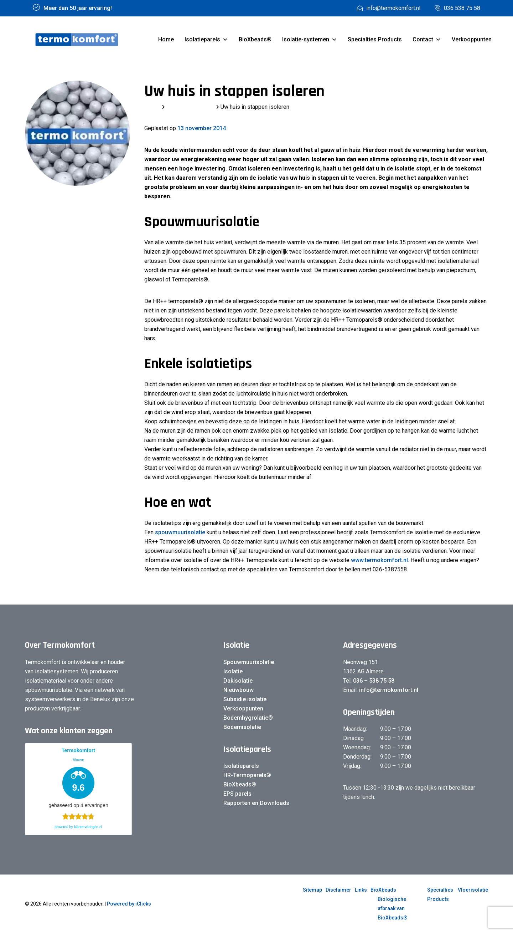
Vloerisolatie (473, 890)
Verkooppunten (472, 39)
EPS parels (237, 793)
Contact (427, 39)
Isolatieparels (206, 39)
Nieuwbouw (238, 690)
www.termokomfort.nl (379, 560)
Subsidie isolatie (244, 699)
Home (166, 39)
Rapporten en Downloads (256, 803)
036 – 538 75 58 (373, 680)
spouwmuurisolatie (180, 532)
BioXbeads (383, 890)
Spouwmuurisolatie (248, 662)
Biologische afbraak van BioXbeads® (393, 908)
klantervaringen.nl (88, 827)
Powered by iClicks (129, 904)
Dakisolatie (238, 680)
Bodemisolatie (242, 727)
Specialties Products (375, 39)
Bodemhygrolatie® (248, 717)
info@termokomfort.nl (388, 690)
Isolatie (233, 671)
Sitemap (312, 890)
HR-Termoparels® (247, 775)
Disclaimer (338, 890)
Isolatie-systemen (309, 39)
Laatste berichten (190, 106)
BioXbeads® (255, 39)
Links (361, 890)
